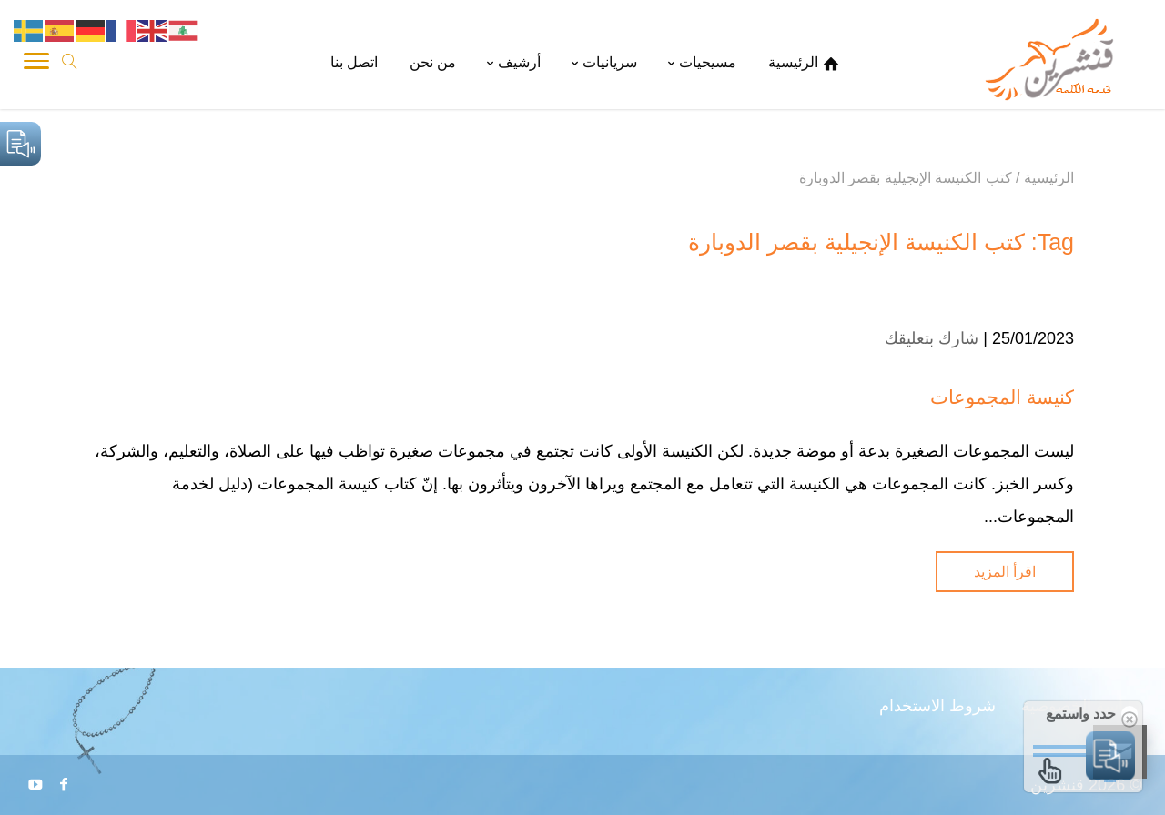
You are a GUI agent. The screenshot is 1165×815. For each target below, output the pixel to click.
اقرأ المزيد (1005, 571)
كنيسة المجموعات (1002, 397)
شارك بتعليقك (931, 338)
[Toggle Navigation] (36, 63)
